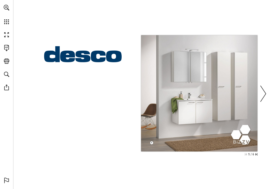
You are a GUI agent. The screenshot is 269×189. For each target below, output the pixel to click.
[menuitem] (6, 14)
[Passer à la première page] (246, 154)
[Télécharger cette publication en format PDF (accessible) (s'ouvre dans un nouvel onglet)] (6, 48)
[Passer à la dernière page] (256, 154)
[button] (6, 7)
